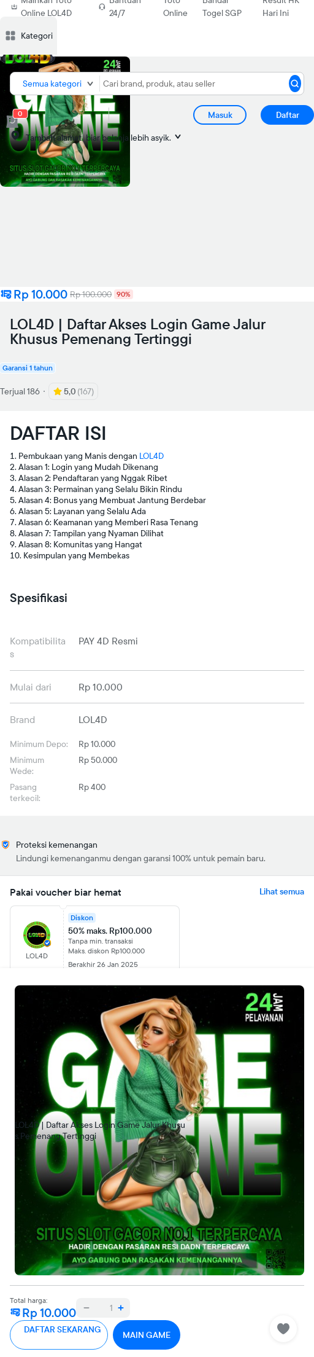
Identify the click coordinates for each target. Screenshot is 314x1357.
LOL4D (151, 455)
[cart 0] (12, 121)
